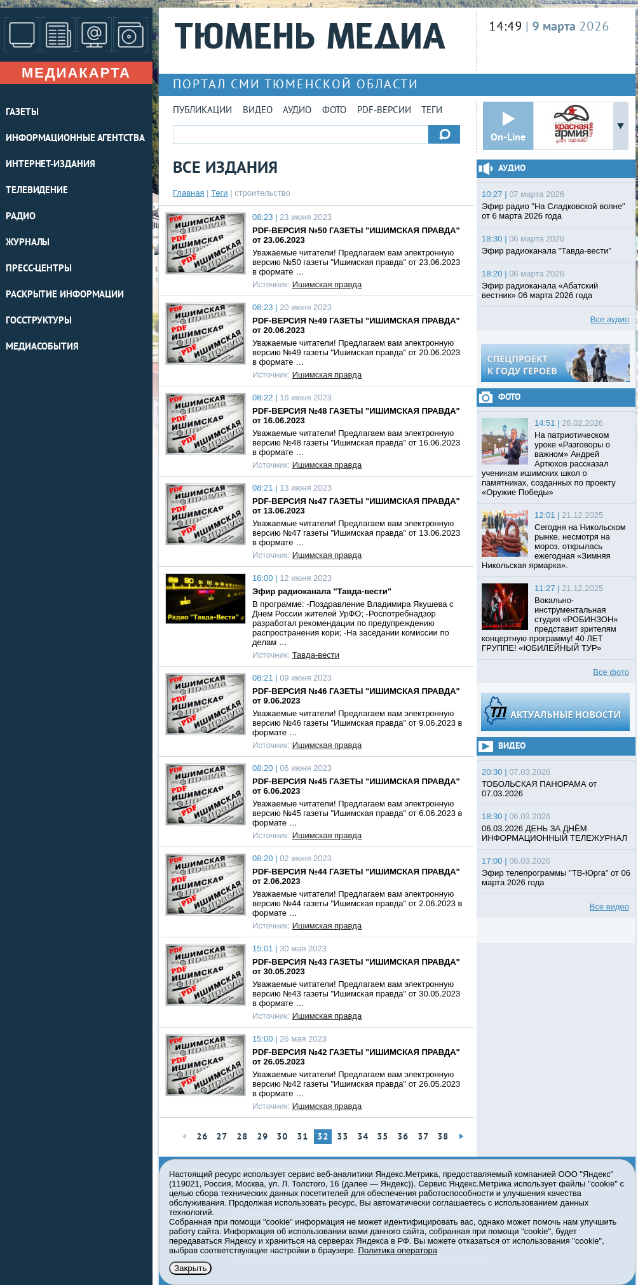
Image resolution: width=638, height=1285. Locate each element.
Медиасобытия (42, 347)
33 (342, 1137)
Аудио (297, 111)
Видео (258, 111)
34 (363, 1137)
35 (382, 1137)
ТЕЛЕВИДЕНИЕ (37, 191)
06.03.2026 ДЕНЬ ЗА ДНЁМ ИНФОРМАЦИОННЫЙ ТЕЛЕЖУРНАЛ (554, 833)
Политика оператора (397, 1250)
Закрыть (190, 1268)
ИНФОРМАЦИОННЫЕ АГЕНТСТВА (75, 139)
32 (323, 1137)
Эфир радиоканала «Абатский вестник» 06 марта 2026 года (540, 290)
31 (302, 1137)
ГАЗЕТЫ (22, 113)
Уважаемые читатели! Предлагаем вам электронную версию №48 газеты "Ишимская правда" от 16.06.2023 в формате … (356, 442)
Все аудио (609, 319)
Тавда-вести (315, 655)
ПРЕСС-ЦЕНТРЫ (39, 269)
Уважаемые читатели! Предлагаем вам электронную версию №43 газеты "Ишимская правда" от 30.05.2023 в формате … (356, 993)
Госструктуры (39, 321)
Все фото (611, 672)
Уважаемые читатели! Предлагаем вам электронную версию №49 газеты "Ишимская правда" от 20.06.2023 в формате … (356, 352)
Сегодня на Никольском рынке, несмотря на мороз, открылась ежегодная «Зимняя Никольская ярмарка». (554, 546)
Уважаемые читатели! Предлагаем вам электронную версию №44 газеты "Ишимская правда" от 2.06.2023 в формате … (357, 903)
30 (282, 1137)
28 (242, 1137)
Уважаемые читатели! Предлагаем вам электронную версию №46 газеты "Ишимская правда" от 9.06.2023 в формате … (357, 723)
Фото (334, 111)
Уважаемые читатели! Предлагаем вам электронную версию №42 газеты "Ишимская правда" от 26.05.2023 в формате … (356, 1084)
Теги (431, 111)
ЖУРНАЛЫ (28, 243)
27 (221, 1137)
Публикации (202, 111)
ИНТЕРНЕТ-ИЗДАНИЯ (50, 165)
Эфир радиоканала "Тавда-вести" (321, 591)
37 (423, 1137)
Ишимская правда (327, 284)
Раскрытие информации (65, 295)
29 (262, 1137)
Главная (188, 193)
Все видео (609, 906)
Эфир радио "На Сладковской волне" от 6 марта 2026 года (553, 211)
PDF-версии (384, 111)
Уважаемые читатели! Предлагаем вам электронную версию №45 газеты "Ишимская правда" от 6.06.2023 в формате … (357, 813)
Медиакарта (76, 73)
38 (443, 1137)
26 (202, 1137)
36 (403, 1137)
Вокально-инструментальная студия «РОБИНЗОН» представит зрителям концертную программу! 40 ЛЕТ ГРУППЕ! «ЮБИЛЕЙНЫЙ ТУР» (550, 624)
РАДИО (21, 217)
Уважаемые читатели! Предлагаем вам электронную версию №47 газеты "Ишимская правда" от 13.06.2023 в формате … (356, 533)
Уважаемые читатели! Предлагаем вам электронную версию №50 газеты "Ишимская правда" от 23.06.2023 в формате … (356, 262)
